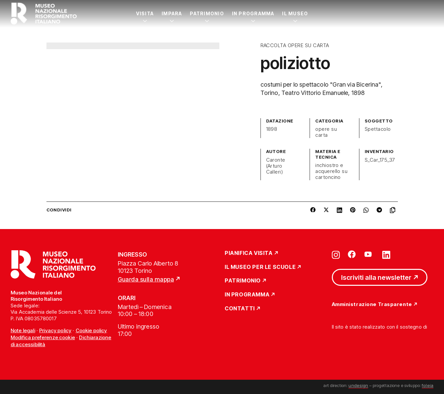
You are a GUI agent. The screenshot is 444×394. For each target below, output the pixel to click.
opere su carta (326, 132)
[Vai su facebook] (352, 254)
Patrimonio (207, 13)
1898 (271, 129)
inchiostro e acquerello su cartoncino (331, 171)
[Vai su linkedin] (386, 254)
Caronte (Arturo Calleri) (275, 166)
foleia (427, 385)
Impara (172, 13)
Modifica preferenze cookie (43, 337)
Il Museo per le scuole (260, 267)
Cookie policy (91, 330)
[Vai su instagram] (336, 254)
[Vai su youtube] (369, 254)
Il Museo (295, 13)
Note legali (23, 330)
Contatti (240, 309)
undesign (358, 385)
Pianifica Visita (249, 253)
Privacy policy (55, 330)
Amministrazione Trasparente (372, 304)
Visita (145, 13)
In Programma (253, 13)
